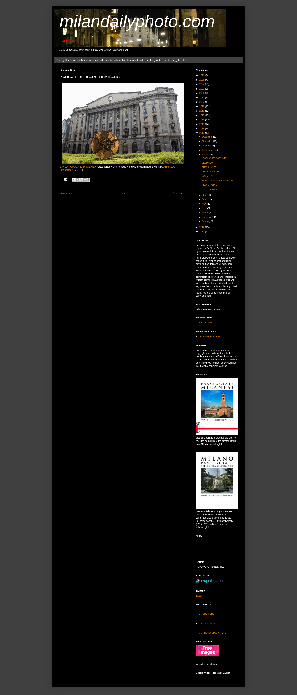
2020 (202, 102)
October (206, 145)
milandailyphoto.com (137, 21)
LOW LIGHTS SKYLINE (214, 158)
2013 (202, 133)
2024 (202, 84)
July (204, 195)
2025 (202, 80)
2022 (202, 93)
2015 (202, 124)
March (205, 212)
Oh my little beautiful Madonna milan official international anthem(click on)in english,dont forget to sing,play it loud (122, 60)
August (206, 154)
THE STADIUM (209, 189)
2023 (202, 88)
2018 (202, 111)
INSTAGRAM (205, 322)
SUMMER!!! (207, 176)
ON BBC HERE (206, 613)
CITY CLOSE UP (210, 171)
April (204, 208)
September (208, 150)
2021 (202, 97)
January (206, 221)
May (204, 204)
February (207, 217)
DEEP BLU (207, 162)
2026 (202, 75)
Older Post (178, 193)
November (207, 141)
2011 (202, 231)
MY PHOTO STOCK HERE (212, 633)
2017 (202, 115)
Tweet (199, 595)
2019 (202, 106)
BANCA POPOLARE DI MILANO (77, 166)
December (207, 137)
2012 (202, 227)
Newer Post (66, 193)
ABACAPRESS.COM (209, 336)
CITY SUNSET (209, 167)
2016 (202, 119)
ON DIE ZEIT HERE (209, 623)
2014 (202, 128)
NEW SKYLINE (209, 185)
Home (123, 193)
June (205, 199)
